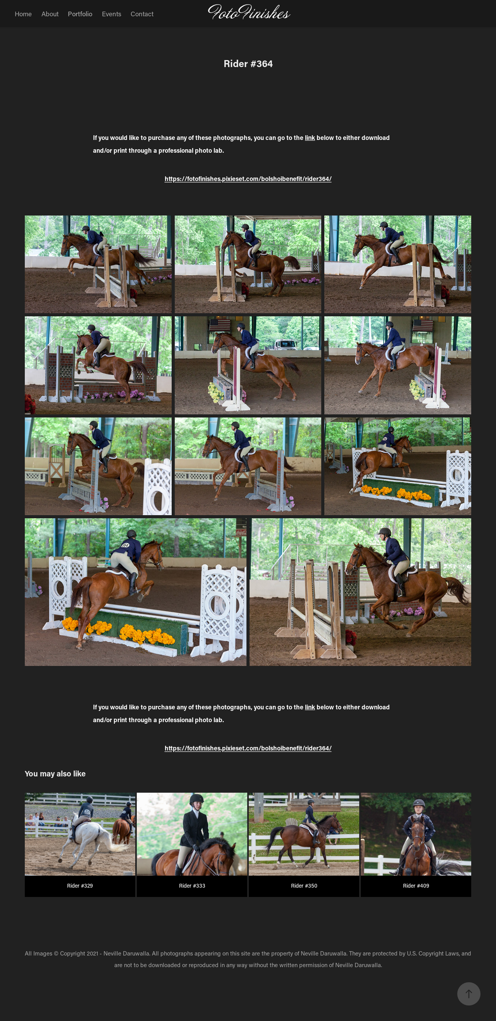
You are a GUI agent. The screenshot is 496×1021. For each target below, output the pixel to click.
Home (23, 13)
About (50, 13)
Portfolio (80, 13)
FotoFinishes (248, 13)
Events (111, 13)
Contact (142, 13)
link (310, 137)
